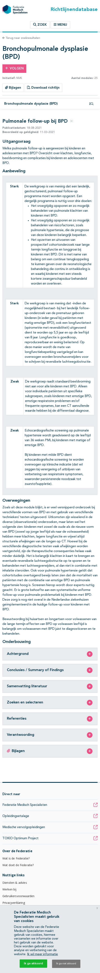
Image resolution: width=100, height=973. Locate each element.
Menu (60, 25)
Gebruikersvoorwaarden (18, 896)
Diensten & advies (14, 883)
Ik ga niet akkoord (66, 963)
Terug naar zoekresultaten (21, 38)
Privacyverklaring (13, 903)
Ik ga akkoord (33, 963)
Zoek (40, 25)
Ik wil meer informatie (42, 954)
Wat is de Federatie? (16, 858)
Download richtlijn (43, 87)
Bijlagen (13, 87)
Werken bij (9, 889)
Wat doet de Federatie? (18, 865)
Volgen (14, 68)
